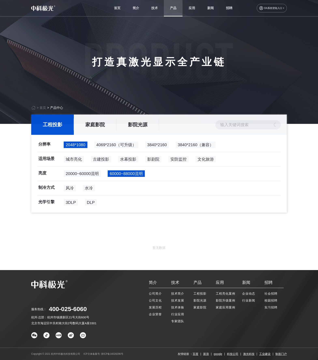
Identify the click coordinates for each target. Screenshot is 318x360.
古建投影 (101, 160)
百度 (195, 354)
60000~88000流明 (126, 175)
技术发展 (177, 300)
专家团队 (177, 321)
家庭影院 (95, 126)
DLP (91, 203)
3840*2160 (157, 146)
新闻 (210, 8)
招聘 (229, 8)
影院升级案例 (225, 300)
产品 (173, 8)
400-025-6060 (68, 309)
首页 (117, 8)
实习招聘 (270, 307)
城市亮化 (74, 160)
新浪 (206, 354)
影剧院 (153, 160)
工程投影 (52, 126)
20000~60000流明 (82, 175)
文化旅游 (206, 160)
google (218, 354)
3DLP (71, 203)
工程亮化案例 (225, 293)
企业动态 (248, 293)
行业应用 (177, 314)
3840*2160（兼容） (196, 146)
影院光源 (137, 126)
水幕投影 (128, 160)
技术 (154, 8)
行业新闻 (248, 300)
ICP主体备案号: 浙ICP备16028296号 (103, 353)
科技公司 (232, 354)
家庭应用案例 (225, 307)
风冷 (70, 189)
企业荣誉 (155, 314)
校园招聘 (270, 300)
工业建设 (265, 354)
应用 (192, 8)
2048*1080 (75, 146)
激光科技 (249, 354)
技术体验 (177, 307)
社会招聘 (270, 293)
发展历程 (155, 307)
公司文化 (155, 300)
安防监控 (178, 160)
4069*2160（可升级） (116, 146)
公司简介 (155, 293)
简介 (136, 8)
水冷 (89, 189)
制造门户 (281, 354)
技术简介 (177, 293)
